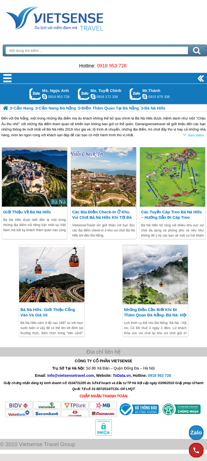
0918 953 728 (111, 66)
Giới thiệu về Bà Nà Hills (27, 212)
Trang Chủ (68, 17)
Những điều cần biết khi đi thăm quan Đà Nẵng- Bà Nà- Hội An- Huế (155, 315)
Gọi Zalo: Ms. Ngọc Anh (35, 94)
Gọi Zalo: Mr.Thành (135, 94)
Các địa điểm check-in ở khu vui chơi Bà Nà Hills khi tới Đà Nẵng (102, 217)
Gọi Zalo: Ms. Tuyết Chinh (84, 94)
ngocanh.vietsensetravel (44, 96)
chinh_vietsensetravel (93, 96)
